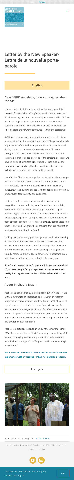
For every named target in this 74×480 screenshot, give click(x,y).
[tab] (37, 85)
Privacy (42, 449)
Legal (31, 449)
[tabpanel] (37, 228)
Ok (63, 473)
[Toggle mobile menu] (67, 10)
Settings (19, 475)
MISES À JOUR (42, 438)
